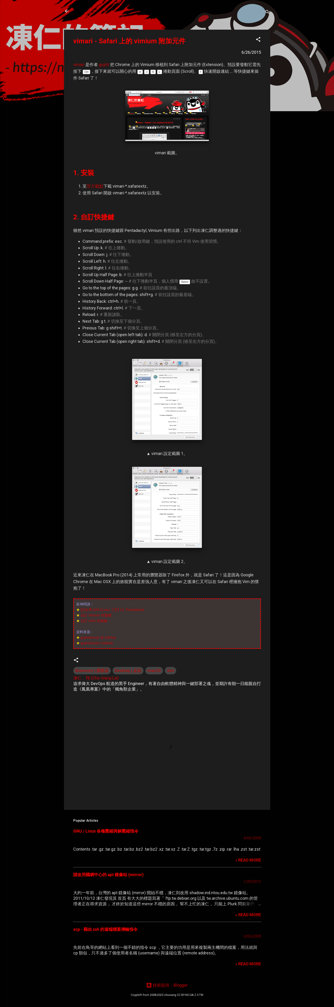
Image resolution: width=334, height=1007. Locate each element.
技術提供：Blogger (167, 985)
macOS (154, 670)
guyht (104, 64)
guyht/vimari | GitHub (97, 643)
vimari (78, 64)
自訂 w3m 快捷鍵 (94, 621)
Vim (170, 670)
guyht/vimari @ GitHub (98, 637)
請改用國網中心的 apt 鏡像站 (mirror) (108, 874)
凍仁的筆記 (89, 11)
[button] (258, 40)
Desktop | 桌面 (128, 670)
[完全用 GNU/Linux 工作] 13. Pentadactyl (112, 610)
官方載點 (95, 186)
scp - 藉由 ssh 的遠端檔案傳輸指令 (105, 929)
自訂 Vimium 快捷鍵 (96, 615)
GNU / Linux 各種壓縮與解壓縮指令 (105, 831)
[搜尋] (267, 13)
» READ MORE (248, 860)
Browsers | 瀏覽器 (92, 670)
